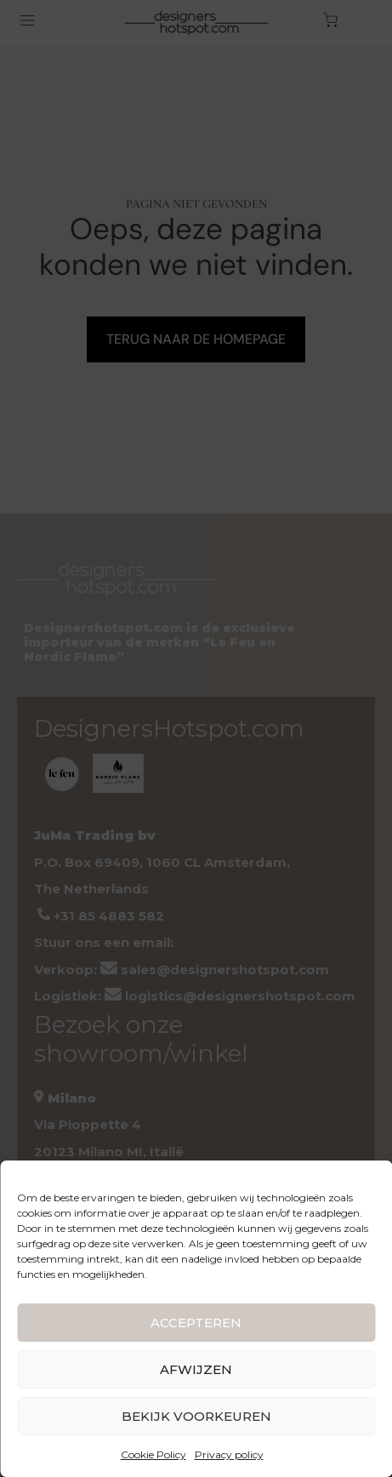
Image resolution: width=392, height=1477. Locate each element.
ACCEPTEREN (196, 1322)
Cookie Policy (153, 1454)
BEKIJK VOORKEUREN (196, 1416)
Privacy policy (229, 1454)
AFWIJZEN (196, 1369)
